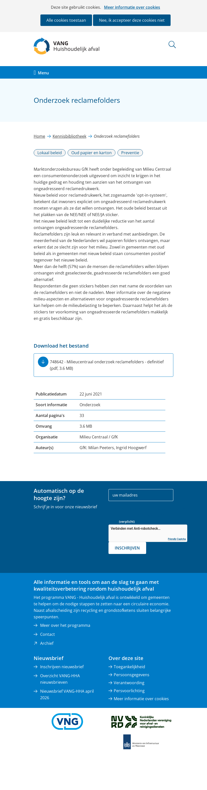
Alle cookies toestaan (66, 20)
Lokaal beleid (49, 152)
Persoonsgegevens (131, 674)
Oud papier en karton (91, 152)
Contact (47, 634)
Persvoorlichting (129, 690)
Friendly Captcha (177, 539)
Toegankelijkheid (129, 666)
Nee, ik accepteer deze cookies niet (132, 20)
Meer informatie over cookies (132, 7)
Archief (46, 643)
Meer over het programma (65, 625)
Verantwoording (129, 682)
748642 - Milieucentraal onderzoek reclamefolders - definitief (107, 365)
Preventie (130, 152)
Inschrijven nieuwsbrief (62, 666)
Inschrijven (127, 548)
